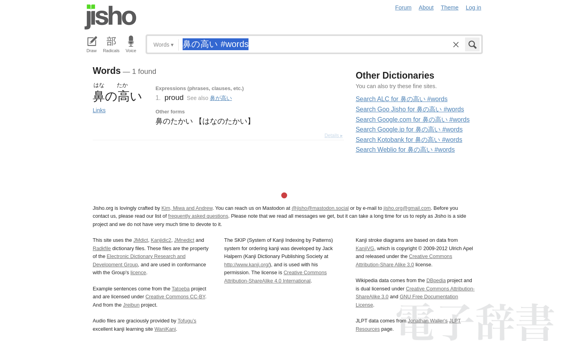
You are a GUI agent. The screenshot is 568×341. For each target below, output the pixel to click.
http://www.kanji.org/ (246, 265)
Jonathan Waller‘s (428, 321)
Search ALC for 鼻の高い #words (402, 99)
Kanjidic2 (161, 240)
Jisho (110, 17)
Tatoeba (181, 289)
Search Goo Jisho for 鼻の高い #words (410, 109)
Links (99, 110)
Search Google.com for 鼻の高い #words (413, 119)
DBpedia (436, 280)
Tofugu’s (187, 321)
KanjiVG (365, 248)
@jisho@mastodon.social (320, 208)
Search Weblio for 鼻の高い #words (405, 149)
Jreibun (131, 305)
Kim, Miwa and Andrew (186, 208)
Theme (450, 7)
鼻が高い (221, 98)
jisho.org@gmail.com (407, 208)
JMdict (140, 240)
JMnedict (184, 240)
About (426, 7)
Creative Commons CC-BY (175, 297)
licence (138, 272)
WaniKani (165, 329)
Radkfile (102, 248)
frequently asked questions (198, 216)
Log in (473, 7)
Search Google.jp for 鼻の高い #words (409, 129)
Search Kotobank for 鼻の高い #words (409, 139)
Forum (403, 7)
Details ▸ (334, 135)
